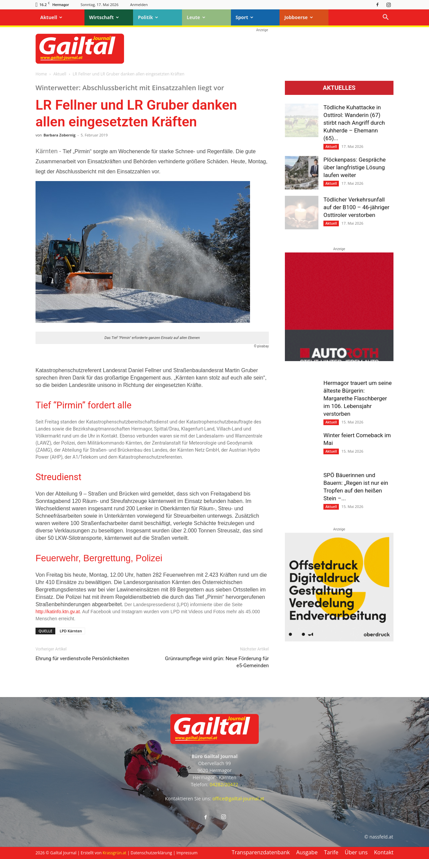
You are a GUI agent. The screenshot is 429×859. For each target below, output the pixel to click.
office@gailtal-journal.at (238, 798)
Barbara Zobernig (60, 134)
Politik (148, 17)
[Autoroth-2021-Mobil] (339, 359)
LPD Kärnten (71, 630)
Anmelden (139, 4)
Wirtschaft (104, 17)
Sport (245, 17)
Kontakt (383, 852)
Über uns (356, 852)
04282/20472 (223, 784)
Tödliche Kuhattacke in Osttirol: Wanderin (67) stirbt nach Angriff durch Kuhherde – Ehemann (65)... (354, 122)
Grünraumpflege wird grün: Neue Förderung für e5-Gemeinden (217, 662)
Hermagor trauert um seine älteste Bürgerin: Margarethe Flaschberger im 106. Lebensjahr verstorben (357, 398)
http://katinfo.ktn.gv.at (58, 611)
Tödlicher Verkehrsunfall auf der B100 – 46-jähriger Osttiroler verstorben (356, 207)
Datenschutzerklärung (151, 853)
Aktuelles (339, 88)
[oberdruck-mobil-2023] (339, 639)
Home (41, 74)
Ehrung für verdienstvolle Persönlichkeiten (82, 658)
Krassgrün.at (114, 853)
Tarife (331, 852)
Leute (196, 17)
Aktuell (51, 17)
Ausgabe (307, 852)
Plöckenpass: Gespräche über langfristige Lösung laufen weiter (354, 167)
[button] (385, 18)
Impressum (186, 853)
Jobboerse (298, 17)
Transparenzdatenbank (261, 852)
